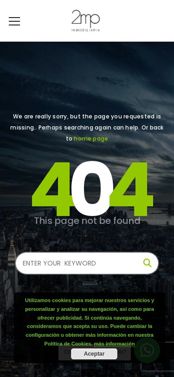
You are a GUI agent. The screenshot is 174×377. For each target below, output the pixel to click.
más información (114, 343)
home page (91, 138)
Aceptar (94, 354)
